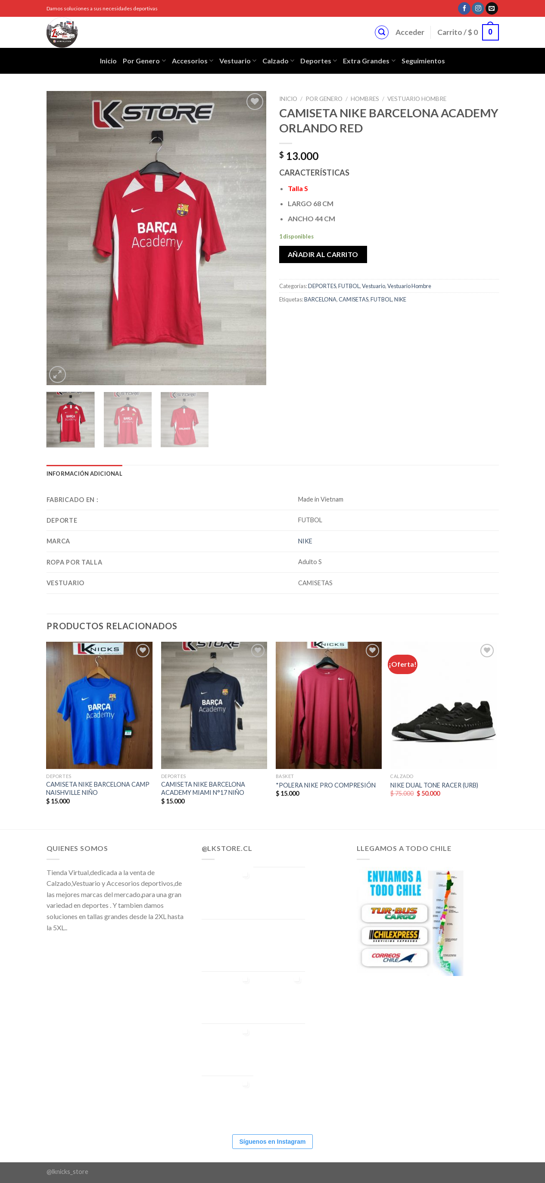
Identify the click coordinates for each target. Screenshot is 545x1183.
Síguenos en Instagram (272, 1141)
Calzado (278, 60)
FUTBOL (349, 285)
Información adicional (84, 473)
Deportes (318, 60)
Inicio (108, 60)
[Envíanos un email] (492, 8)
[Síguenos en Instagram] (478, 8)
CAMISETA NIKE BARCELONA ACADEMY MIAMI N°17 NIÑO (203, 788)
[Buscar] (382, 32)
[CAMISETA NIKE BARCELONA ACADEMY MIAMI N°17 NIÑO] (214, 705)
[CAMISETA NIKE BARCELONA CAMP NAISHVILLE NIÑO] (99, 705)
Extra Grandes (369, 60)
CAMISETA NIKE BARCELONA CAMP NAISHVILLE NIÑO (97, 788)
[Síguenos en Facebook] (464, 8)
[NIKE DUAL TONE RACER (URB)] (443, 705)
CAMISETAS (353, 299)
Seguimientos (423, 60)
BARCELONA (320, 299)
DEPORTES (322, 285)
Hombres (365, 98)
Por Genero (144, 60)
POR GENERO (324, 98)
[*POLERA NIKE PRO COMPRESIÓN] (329, 705)
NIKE (400, 299)
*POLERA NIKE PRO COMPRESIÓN (326, 785)
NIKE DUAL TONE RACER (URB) (434, 785)
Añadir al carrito (323, 254)
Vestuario (237, 60)
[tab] (84, 473)
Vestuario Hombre (416, 98)
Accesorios (192, 60)
